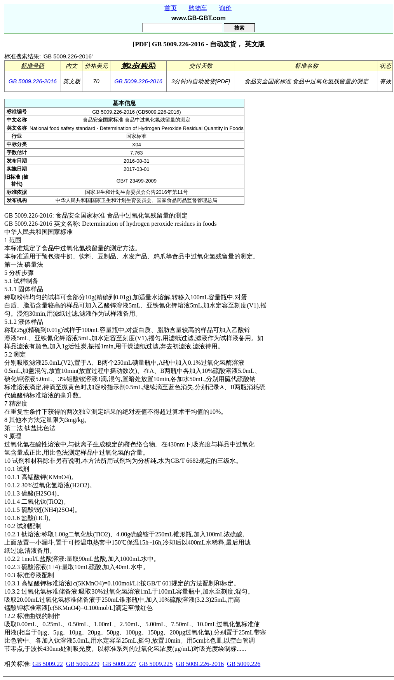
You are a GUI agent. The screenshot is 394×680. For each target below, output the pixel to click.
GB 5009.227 (119, 664)
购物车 (197, 8)
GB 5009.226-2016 (33, 81)
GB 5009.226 (243, 664)
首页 (170, 8)
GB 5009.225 (156, 664)
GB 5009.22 (47, 664)
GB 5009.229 (82, 664)
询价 (225, 8)
